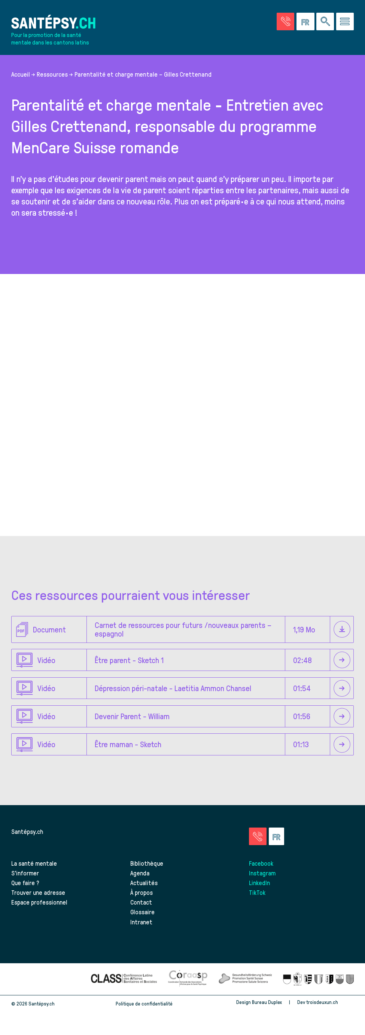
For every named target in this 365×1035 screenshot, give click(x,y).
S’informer (25, 873)
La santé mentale (34, 863)
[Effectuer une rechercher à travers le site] (325, 21)
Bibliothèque (146, 863)
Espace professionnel (39, 902)
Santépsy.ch (27, 831)
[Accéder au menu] (345, 21)
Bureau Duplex (267, 1002)
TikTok (257, 892)
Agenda (139, 873)
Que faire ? (25, 882)
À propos (141, 892)
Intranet (141, 922)
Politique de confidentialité (144, 1003)
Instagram (262, 873)
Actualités (144, 882)
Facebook (261, 863)
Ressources (52, 74)
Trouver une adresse (38, 892)
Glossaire (142, 912)
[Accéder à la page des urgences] (285, 21)
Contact (141, 902)
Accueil (20, 74)
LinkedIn (259, 882)
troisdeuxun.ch (330, 1002)
